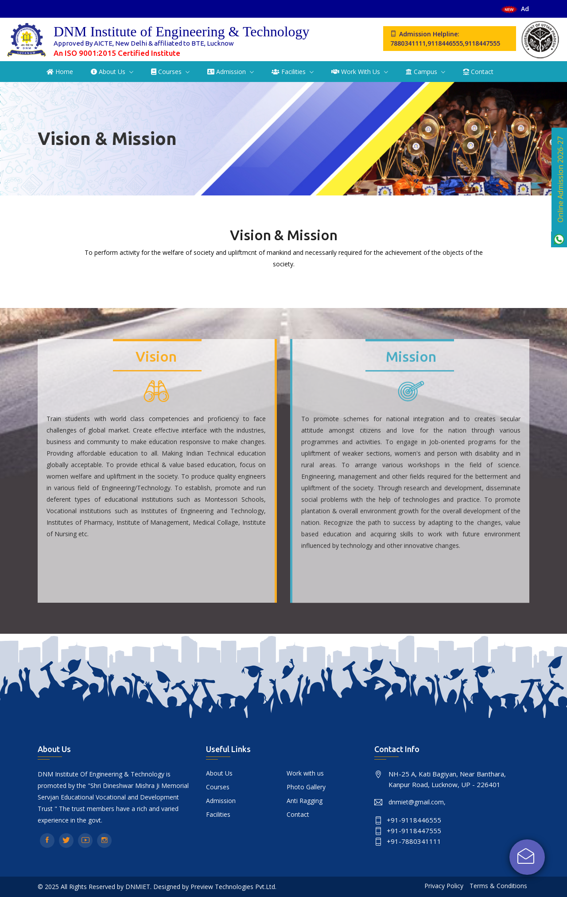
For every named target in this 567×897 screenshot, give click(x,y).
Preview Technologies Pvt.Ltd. (233, 886)
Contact (478, 71)
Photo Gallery (306, 787)
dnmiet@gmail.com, (417, 802)
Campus (422, 71)
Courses (167, 71)
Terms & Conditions (498, 885)
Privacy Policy (443, 885)
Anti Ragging (304, 800)
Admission (227, 71)
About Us (109, 71)
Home (60, 71)
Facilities (289, 71)
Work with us (356, 71)
